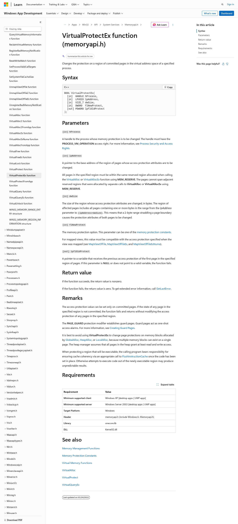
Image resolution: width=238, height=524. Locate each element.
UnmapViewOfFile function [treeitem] (22, 75)
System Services (111, 24)
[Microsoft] (6, 4)
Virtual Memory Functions (77, 463)
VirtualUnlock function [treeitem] (20, 192)
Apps (74, 24)
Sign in (230, 4)
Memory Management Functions (81, 448)
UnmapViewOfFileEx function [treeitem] (24, 87)
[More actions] (173, 24)
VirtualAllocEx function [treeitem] (20, 121)
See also (202, 52)
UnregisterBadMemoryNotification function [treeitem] (25, 95)
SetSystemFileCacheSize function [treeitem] (21, 67)
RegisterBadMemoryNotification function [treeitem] (24, 41)
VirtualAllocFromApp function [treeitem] (24, 133)
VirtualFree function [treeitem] (19, 139)
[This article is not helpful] (227, 64)
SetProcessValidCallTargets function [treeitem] (22, 57)
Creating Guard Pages (122, 328)
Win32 (85, 24)
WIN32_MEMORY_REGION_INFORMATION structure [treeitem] (25, 210)
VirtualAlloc (73, 179)
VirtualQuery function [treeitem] (20, 180)
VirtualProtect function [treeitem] (20, 157)
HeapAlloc (86, 339)
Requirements (205, 48)
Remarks (202, 43)
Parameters (204, 35)
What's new (210, 13)
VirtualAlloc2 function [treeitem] (20, 109)
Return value (204, 39)
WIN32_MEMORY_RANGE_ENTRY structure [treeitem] (24, 200)
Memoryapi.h (131, 24)
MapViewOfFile (97, 244)
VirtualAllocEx (91, 179)
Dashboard (226, 13)
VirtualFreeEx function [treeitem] (20, 145)
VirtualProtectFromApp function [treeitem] (21, 172)
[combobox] (22, 29)
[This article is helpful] (223, 64)
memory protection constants (154, 232)
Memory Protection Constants (79, 455)
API (96, 24)
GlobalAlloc (72, 339)
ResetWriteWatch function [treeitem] (22, 49)
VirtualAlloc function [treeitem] (19, 103)
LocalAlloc (102, 339)
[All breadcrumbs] (65, 24)
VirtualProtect (70, 477)
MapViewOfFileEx (117, 244)
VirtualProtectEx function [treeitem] (22, 164)
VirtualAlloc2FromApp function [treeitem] (25, 115)
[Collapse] (40, 22)
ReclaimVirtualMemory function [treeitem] (25, 33)
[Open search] (222, 4)
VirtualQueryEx (70, 484)
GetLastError (163, 288)
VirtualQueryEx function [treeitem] (21, 186)
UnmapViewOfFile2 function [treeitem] (23, 81)
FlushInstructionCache (135, 356)
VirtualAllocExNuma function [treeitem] (23, 127)
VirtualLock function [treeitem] (19, 151)
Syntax (201, 30)
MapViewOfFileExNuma (146, 244)
